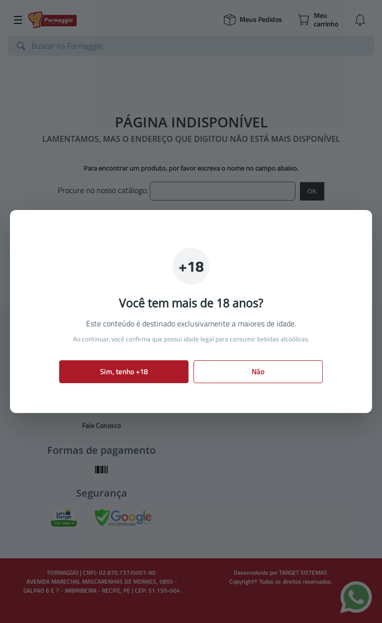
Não (258, 371)
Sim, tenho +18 (124, 371)
